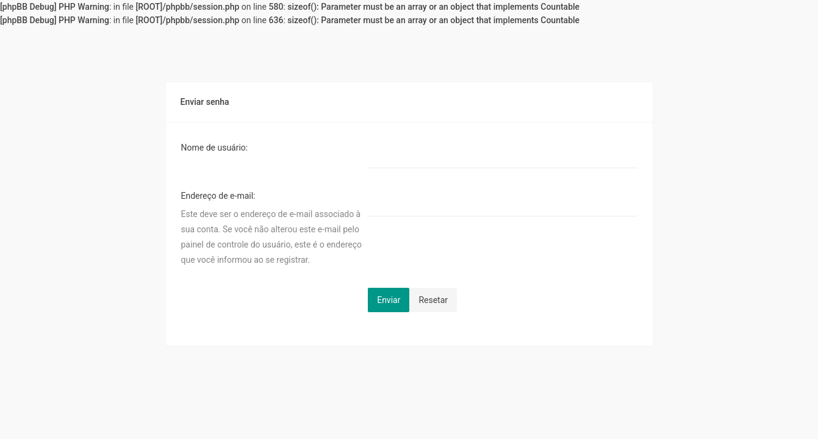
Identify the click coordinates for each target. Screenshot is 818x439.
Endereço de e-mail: (218, 196)
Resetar (433, 300)
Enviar (388, 300)
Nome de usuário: (214, 147)
